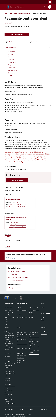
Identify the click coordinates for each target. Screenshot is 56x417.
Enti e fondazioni (9, 312)
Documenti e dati (9, 310)
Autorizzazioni (20, 315)
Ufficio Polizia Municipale (13, 199)
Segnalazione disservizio (34, 347)
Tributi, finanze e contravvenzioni (22, 13)
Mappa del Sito (43, 409)
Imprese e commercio (22, 317)
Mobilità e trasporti (33, 308)
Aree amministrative (9, 308)
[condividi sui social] (8, 42)
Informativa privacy (33, 332)
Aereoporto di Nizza (21, 353)
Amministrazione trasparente (34, 342)
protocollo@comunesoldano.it (18, 204)
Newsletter (44, 334)
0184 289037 (8, 341)
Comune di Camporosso (22, 340)
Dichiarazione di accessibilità (22, 361)
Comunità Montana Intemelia (22, 336)
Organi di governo (9, 315)
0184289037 (14, 202)
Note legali (31, 334)
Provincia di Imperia (21, 332)
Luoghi (42, 317)
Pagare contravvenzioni (17, 34)
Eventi (42, 320)
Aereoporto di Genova (22, 345)
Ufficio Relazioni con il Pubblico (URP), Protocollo (17, 219)
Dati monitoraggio (9, 409)
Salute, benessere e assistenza (34, 311)
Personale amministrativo (10, 318)
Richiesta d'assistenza (34, 355)
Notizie (42, 308)
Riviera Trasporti (20, 358)
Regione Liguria (8, 2)
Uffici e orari (7, 378)
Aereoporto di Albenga (22, 350)
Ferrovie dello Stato (21, 355)
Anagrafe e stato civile (22, 311)
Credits (31, 409)
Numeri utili (7, 380)
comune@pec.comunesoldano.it (17, 206)
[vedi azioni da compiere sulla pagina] (33, 42)
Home (6, 13)
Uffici (6, 324)
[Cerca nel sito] (49, 7)
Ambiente (19, 308)
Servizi (10, 13)
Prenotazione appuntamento (34, 351)
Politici (6, 322)
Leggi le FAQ (32, 345)
